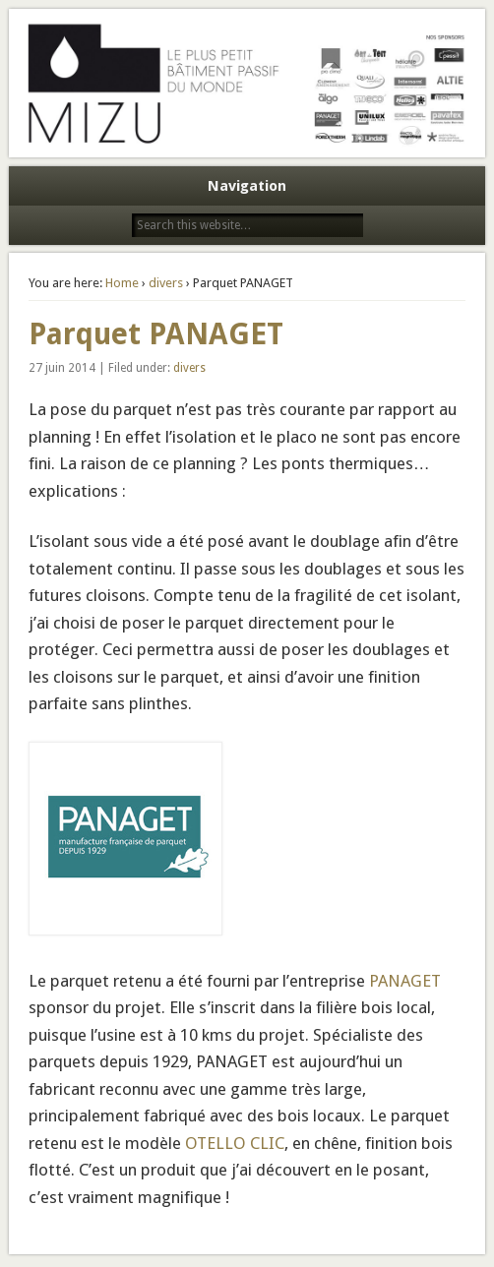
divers (166, 282)
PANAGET (405, 981)
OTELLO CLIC (234, 1143)
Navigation (247, 186)
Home (122, 282)
